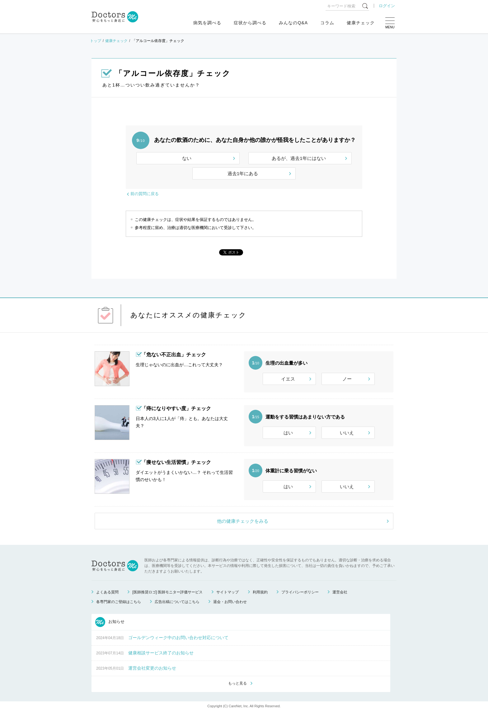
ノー (347, 378)
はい (288, 432)
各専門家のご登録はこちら (118, 602)
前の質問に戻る (144, 193)
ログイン (387, 5)
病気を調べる (207, 22)
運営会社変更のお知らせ (152, 668)
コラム (327, 22)
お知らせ (109, 622)
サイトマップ (227, 592)
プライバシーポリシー (300, 592)
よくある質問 (107, 592)
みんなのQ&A (293, 22)
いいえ (347, 432)
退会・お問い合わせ (230, 602)
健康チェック (361, 22)
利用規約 (260, 592)
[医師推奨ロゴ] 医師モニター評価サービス (167, 592)
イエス (288, 378)
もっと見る (237, 683)
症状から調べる (250, 22)
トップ (95, 41)
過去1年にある (243, 173)
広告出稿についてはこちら (177, 602)
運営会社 (339, 592)
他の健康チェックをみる (242, 521)
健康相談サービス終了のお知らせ (161, 652)
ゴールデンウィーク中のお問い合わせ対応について (178, 637)
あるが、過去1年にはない (299, 158)
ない (186, 158)
